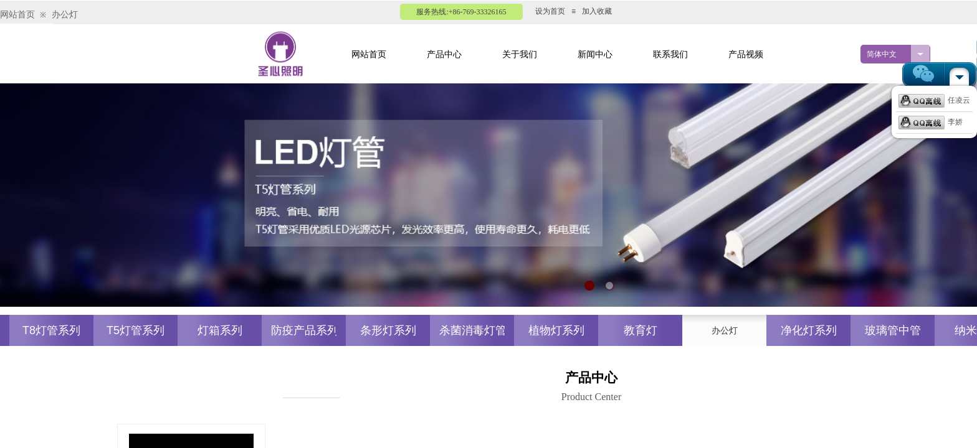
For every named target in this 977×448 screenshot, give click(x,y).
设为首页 (550, 11)
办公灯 (65, 14)
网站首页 (17, 14)
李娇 (930, 122)
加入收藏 (597, 11)
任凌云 (934, 100)
